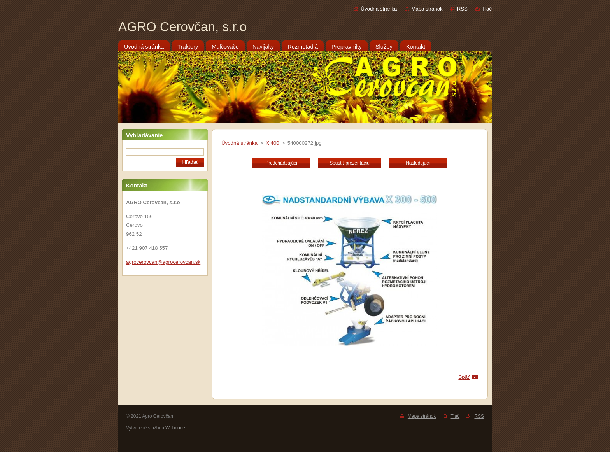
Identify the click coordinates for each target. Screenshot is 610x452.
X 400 (272, 143)
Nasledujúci (418, 163)
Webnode (175, 428)
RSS (462, 9)
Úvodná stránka (379, 9)
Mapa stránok (426, 9)
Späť (464, 377)
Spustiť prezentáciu (350, 163)
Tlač (487, 9)
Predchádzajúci (281, 163)
